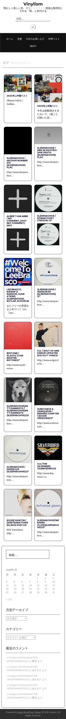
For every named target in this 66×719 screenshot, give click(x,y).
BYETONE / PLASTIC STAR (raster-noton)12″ (15, 357)
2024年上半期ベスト (17, 95)
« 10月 (9, 599)
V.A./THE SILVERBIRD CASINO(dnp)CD (46, 466)
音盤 (19, 38)
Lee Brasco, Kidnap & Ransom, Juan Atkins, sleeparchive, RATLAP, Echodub (18, 295)
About (33, 46)
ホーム (9, 38)
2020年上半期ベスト (47, 106)
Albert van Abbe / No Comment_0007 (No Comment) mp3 (17, 221)
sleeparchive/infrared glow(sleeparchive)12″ (48, 524)
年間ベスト (54, 38)
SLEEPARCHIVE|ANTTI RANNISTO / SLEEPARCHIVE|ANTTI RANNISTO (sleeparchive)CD (18, 411)
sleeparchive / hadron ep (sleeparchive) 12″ (46, 293)
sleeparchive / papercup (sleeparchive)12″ (18, 469)
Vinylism (33, 3)
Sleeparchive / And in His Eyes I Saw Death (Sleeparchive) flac (47, 153)
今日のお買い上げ (35, 38)
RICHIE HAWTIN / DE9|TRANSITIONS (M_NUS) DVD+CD (17, 522)
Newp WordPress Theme (29, 712)
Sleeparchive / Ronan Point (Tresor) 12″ (46, 218)
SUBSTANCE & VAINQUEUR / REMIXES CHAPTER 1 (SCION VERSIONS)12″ (48, 414)
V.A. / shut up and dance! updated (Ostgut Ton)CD (48, 353)
